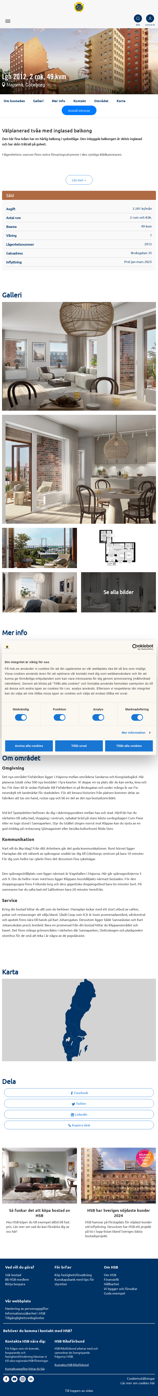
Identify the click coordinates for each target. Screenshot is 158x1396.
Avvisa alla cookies (29, 746)
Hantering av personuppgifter (27, 1308)
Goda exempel (114, 1293)
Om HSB (110, 1275)
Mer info (58, 101)
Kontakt (79, 101)
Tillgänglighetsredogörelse (24, 1318)
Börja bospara (15, 1284)
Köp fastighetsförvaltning (73, 1275)
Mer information (133, 732)
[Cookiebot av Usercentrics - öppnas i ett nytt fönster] (135, 647)
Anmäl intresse (79, 110)
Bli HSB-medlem (17, 1279)
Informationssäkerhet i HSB (25, 1313)
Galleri (38, 101)
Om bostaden (14, 101)
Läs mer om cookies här (138, 1383)
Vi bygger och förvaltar (120, 1288)
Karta (121, 101)
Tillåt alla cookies (129, 746)
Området (101, 101)
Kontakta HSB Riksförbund (72, 1365)
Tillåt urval (79, 746)
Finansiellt (111, 1279)
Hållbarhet (111, 1284)
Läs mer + (79, 180)
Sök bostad (13, 1275)
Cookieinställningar (141, 1378)
